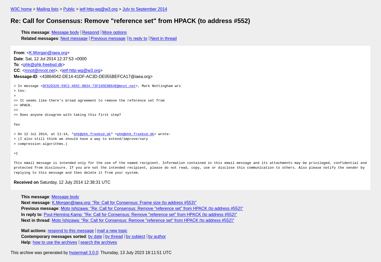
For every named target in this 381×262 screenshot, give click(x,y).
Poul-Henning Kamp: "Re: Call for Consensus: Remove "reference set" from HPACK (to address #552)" (140, 214)
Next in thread (163, 38)
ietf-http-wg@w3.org (98, 9)
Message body (65, 32)
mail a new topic (112, 230)
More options (114, 32)
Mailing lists (47, 9)
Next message (74, 38)
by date (95, 236)
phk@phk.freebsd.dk (43, 64)
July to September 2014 (145, 9)
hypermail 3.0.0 (83, 252)
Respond (90, 32)
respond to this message (71, 230)
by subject (135, 236)
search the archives (98, 242)
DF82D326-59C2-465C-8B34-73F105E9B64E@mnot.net (89, 86)
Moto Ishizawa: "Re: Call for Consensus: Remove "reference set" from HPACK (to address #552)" (152, 208)
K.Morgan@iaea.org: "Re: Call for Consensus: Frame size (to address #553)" (124, 202)
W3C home (21, 9)
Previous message (108, 38)
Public (69, 9)
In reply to (138, 38)
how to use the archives (55, 242)
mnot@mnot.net (40, 70)
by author (157, 236)
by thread (114, 236)
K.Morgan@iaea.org (48, 52)
